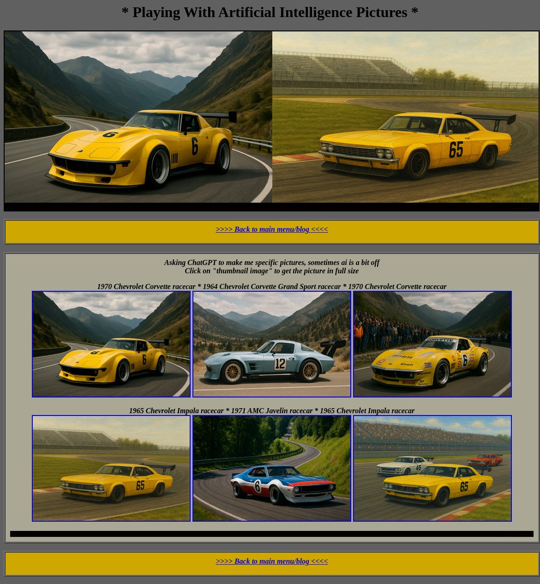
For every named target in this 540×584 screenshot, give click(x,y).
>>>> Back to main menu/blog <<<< (272, 229)
